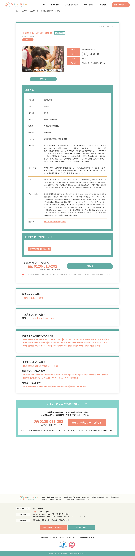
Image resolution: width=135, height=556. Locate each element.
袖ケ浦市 (87, 342)
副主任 (72, 386)
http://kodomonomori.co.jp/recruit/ (55, 222)
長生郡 (86, 346)
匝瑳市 (37, 346)
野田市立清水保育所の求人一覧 (40, 249)
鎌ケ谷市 (57, 342)
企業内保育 (92, 374)
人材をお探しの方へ (71, 5)
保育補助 (60, 386)
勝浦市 (108, 339)
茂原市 (71, 339)
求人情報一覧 (34, 11)
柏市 (103, 339)
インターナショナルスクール (61, 378)
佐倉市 (82, 339)
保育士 (26, 298)
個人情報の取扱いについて (86, 537)
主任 (45, 386)
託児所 (48, 378)
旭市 (92, 339)
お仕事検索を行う (81, 527)
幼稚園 (66, 374)
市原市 (25, 342)
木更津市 (53, 339)
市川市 (36, 339)
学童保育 (26, 378)
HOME (43, 5)
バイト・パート (75, 516)
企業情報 (103, 5)
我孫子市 (44, 342)
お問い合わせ (53, 537)
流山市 (30, 342)
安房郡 (97, 346)
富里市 (25, 346)
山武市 (48, 346)
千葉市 (25, 339)
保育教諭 (40, 386)
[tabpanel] (43, 59)
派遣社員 (38, 366)
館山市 (47, 339)
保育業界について (64, 520)
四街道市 (80, 342)
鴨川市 (50, 342)
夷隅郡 (92, 346)
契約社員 (31, 366)
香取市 (43, 346)
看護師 (40, 298)
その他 (56, 366)
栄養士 (33, 298)
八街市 (93, 342)
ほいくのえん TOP (21, 11)
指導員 (67, 386)
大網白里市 (63, 346)
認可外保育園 (74, 374)
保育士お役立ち (37, 520)
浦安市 (74, 342)
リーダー (79, 386)
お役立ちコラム (89, 5)
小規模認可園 (48, 374)
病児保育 (75, 378)
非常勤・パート (47, 366)
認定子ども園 (58, 374)
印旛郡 (70, 346)
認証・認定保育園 (37, 374)
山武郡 (81, 346)
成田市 (76, 339)
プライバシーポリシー (72, 537)
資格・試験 (46, 520)
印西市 (99, 342)
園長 (49, 386)
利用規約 (61, 537)
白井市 (104, 342)
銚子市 (30, 339)
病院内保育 (84, 374)
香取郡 (75, 346)
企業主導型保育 (102, 374)
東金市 (87, 339)
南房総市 (31, 346)
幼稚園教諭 (32, 386)
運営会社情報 (44, 537)
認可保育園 (26, 374)
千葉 (46, 318)
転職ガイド (54, 520)
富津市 (68, 342)
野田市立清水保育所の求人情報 (50, 11)
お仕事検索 (55, 5)
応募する (43, 79)
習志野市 (98, 339)
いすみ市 (55, 346)
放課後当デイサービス (37, 378)
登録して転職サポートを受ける (87, 422)
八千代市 (37, 342)
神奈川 (53, 318)
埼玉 (40, 318)
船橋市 (41, 339)
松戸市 (59, 339)
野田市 (65, 339)
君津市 (63, 342)
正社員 (25, 366)
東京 (34, 318)
